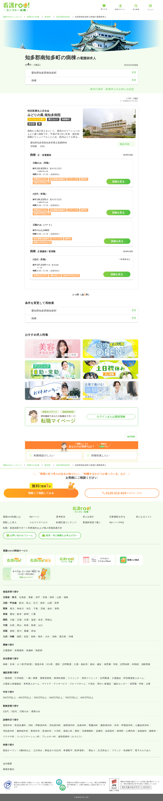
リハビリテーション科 (28, 736)
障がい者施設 (104, 683)
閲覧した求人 (10, 522)
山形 (59, 597)
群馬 (57, 608)
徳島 (12, 631)
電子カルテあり (143, 750)
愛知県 (47, 17)
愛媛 (26, 631)
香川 (19, 631)
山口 (40, 625)
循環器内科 (69, 725)
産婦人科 (67, 731)
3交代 (14, 711)
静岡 (26, 614)
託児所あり (103, 750)
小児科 (57, 731)
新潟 (21, 603)
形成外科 (46, 731)
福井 (42, 603)
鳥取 (26, 625)
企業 (148, 683)
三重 (33, 614)
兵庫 (26, 619)
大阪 (12, 619)
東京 (12, 608)
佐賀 (26, 636)
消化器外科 (8, 731)
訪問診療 (124, 664)
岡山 (19, 625)
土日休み (37, 750)
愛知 (12, 614)
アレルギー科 (49, 736)
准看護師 (19, 650)
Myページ (34, 516)
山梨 (49, 603)
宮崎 (54, 636)
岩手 (38, 597)
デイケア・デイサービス (54, 683)
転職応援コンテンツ (66, 522)
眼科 (77, 731)
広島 (12, 625)
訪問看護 (67, 664)
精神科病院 (59, 678)
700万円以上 (71, 697)
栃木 (50, 608)
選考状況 (60, 516)
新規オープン (10, 750)
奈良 (40, 619)
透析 (57, 664)
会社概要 (7, 763)
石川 (35, 603)
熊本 (40, 636)
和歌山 (48, 619)
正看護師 (7, 650)
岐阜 (19, 614)
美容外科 (7, 725)
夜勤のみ (35, 711)
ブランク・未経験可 (122, 750)
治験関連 (145, 664)
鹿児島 (62, 636)
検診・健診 (95, 664)
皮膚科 (99, 731)
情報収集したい (100, 455)
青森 (30, 597)
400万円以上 (24, 697)
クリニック (73, 678)
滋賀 (33, 619)
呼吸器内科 (41, 725)
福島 (66, 597)
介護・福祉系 (81, 664)
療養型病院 (45, 678)
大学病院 (19, 678)
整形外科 (35, 731)
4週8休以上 (25, 750)
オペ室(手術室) (24, 664)
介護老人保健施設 (12, 683)
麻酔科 (152, 731)
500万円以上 (40, 697)
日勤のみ (24, 711)
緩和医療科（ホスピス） (70, 736)
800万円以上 (87, 697)
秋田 (52, 597)
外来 (12, 664)
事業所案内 (8, 769)
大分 (47, 636)
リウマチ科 (8, 736)
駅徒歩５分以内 (53, 750)
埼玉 (28, 608)
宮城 (45, 597)
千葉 (35, 608)
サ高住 (91, 683)
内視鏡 (135, 664)
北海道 (22, 597)
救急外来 (39, 664)
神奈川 (20, 608)
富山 (28, 603)
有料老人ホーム (31, 683)
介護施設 (116, 678)
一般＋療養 (31, 678)
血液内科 (81, 725)
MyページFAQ (116, 522)
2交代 (6, 711)
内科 (30, 725)
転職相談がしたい (44, 455)
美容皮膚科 (20, 725)
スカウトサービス (39, 522)
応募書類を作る (117, 516)
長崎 (33, 636)
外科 (116, 725)
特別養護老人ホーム (133, 678)
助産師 (39, 650)
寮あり (92, 750)
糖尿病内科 (106, 725)
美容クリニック (90, 678)
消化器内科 (55, 725)
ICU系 (50, 664)
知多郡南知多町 (63, 17)
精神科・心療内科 (126, 731)
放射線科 (142, 731)
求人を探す (88, 516)
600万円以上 (56, 697)
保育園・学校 (111, 664)
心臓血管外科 (142, 725)
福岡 (19, 636)
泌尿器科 (109, 731)
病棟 (5, 664)
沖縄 (71, 636)
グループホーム (78, 683)
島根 (33, 625)
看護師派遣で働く (92, 522)
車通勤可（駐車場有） (74, 750)
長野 (56, 603)
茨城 (43, 608)
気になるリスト (144, 516)
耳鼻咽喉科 (87, 731)
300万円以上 (9, 697)
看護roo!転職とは (12, 516)
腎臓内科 (93, 725)
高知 (33, 631)
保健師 (29, 650)
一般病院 (7, 678)
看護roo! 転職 (33, 17)
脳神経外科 (22, 731)
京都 (19, 619)
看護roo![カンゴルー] (12, 17)
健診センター (120, 683)
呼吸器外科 (127, 725)
